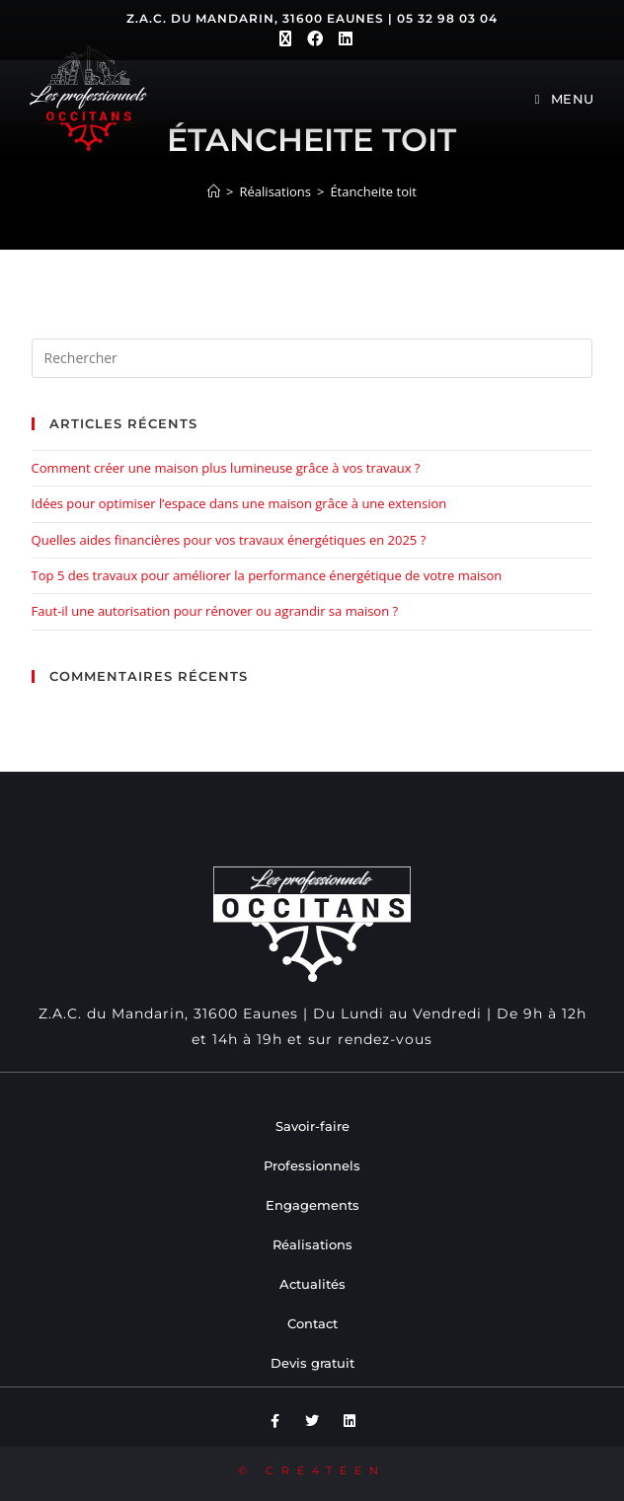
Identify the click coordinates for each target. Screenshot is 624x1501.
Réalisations (312, 1244)
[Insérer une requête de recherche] (312, 358)
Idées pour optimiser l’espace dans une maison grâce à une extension (239, 503)
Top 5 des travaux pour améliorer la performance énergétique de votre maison (267, 575)
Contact (312, 1323)
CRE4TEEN (326, 1470)
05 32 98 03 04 (447, 18)
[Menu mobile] (564, 99)
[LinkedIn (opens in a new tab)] (341, 38)
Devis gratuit (312, 1363)
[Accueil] (213, 191)
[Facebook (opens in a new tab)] (315, 38)
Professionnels (312, 1165)
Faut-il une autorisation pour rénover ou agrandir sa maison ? (215, 611)
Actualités (312, 1284)
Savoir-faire (312, 1126)
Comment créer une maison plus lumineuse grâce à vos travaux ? (226, 468)
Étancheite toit (373, 191)
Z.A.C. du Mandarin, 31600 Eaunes (255, 18)
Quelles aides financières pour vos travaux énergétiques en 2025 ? (229, 540)
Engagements (312, 1205)
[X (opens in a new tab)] (285, 38)
